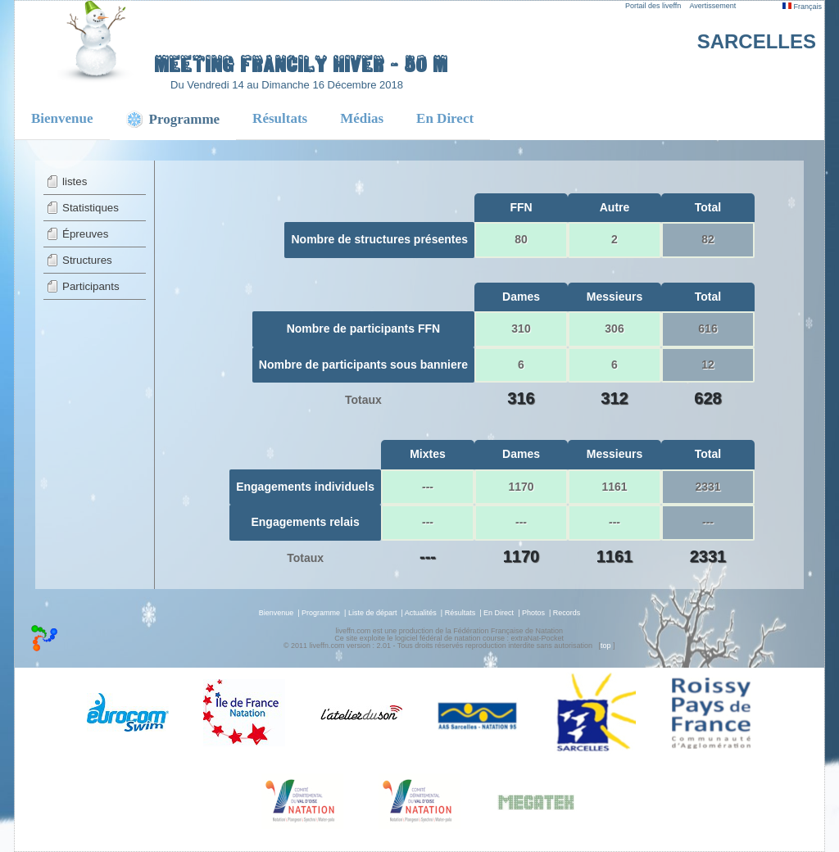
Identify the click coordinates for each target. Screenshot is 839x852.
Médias (361, 118)
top (606, 645)
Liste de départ (372, 613)
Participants (91, 286)
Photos (533, 613)
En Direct (445, 118)
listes (74, 181)
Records (567, 613)
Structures (87, 260)
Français (802, 6)
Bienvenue (62, 118)
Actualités (421, 613)
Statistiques (90, 208)
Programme (321, 613)
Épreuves (85, 234)
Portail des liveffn (653, 6)
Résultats (279, 118)
